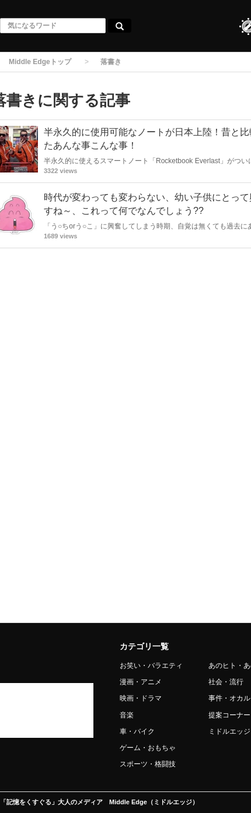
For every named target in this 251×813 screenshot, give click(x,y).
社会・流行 (225, 682)
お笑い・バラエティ (151, 665)
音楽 (127, 715)
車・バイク (137, 731)
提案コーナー (229, 715)
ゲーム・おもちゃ (148, 748)
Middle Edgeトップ (40, 62)
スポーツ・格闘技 (148, 764)
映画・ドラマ (141, 698)
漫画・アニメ (141, 682)
